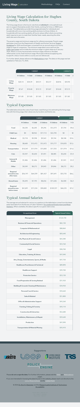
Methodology (46, 4)
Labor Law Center (12, 49)
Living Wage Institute (32, 381)
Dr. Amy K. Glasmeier (26, 385)
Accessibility (40, 387)
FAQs (58, 4)
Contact (66, 4)
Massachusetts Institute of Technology (53, 385)
